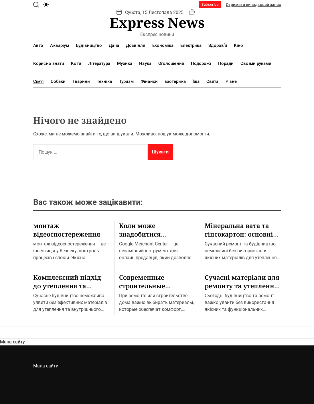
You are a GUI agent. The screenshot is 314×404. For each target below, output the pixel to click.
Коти (76, 63)
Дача (114, 45)
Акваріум (59, 45)
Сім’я (38, 81)
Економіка (163, 45)
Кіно (238, 45)
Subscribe (210, 5)
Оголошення (171, 63)
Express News (157, 22)
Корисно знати (48, 63)
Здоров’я (217, 45)
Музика (125, 63)
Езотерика (175, 81)
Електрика (191, 45)
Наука (145, 63)
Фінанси (149, 81)
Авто (38, 45)
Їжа (196, 81)
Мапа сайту (12, 342)
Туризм (126, 81)
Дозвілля (135, 45)
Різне (231, 81)
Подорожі (201, 63)
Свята (212, 81)
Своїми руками (255, 63)
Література (99, 63)
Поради (226, 63)
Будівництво (89, 45)
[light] (46, 4)
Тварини (81, 81)
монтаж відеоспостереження (66, 229)
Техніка (104, 81)
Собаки (58, 81)
